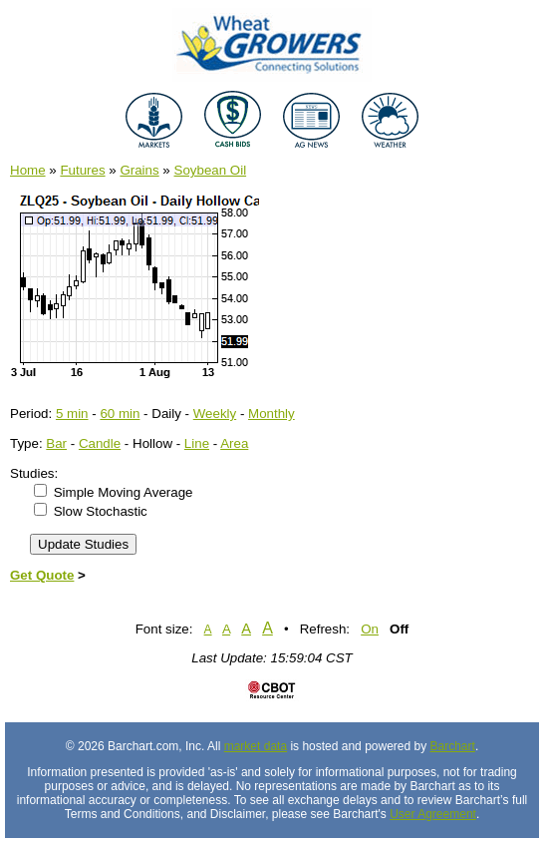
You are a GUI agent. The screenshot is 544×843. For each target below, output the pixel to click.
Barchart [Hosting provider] (452, 746)
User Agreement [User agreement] (433, 814)
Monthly (271, 413)
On (370, 629)
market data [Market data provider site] (255, 746)
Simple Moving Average (123, 492)
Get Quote (42, 575)
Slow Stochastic (100, 511)
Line (196, 443)
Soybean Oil (210, 170)
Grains (139, 170)
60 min (119, 413)
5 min (72, 413)
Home (28, 170)
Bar (56, 443)
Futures (82, 170)
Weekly (214, 413)
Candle (100, 443)
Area (234, 443)
